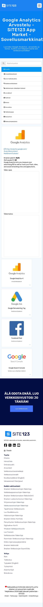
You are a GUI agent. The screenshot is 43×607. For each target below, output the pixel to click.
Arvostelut (8, 468)
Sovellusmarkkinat (14, 478)
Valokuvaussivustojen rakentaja (16, 506)
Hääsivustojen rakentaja (13, 516)
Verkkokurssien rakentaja (13, 535)
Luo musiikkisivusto (11, 512)
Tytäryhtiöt (8, 567)
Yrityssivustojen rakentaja (14, 502)
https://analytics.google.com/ (15, 149)
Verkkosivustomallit (11, 475)
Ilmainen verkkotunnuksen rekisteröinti (18, 496)
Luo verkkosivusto (21, 409)
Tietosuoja (13, 596)
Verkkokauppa (9, 112)
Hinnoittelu (8, 107)
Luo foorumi (8, 532)
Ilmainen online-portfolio (13, 519)
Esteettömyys (33, 596)
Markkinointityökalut (10, 83)
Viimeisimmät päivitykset (13, 481)
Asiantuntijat (9, 570)
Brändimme (8, 573)
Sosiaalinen (8, 116)
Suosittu (7, 69)
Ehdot (7, 596)
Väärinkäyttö (23, 596)
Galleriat (7, 98)
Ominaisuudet (9, 465)
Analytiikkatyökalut (10, 74)
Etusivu (7, 458)
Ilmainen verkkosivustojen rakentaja (17, 489)
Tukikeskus (8, 560)
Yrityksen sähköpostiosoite (14, 529)
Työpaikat (11, 563)
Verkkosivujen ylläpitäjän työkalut (14, 88)
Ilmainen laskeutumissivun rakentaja (18, 499)
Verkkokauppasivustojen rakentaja (17, 492)
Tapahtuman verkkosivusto (14, 509)
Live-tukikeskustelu (10, 79)
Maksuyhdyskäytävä (10, 121)
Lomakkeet (8, 93)
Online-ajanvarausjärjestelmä (15, 542)
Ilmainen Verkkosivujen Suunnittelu (17, 549)
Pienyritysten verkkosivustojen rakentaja (19, 522)
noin (5, 557)
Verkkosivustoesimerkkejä (13, 471)
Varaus (6, 102)
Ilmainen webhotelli (11, 545)
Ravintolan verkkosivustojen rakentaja (18, 539)
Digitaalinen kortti (11, 525)
